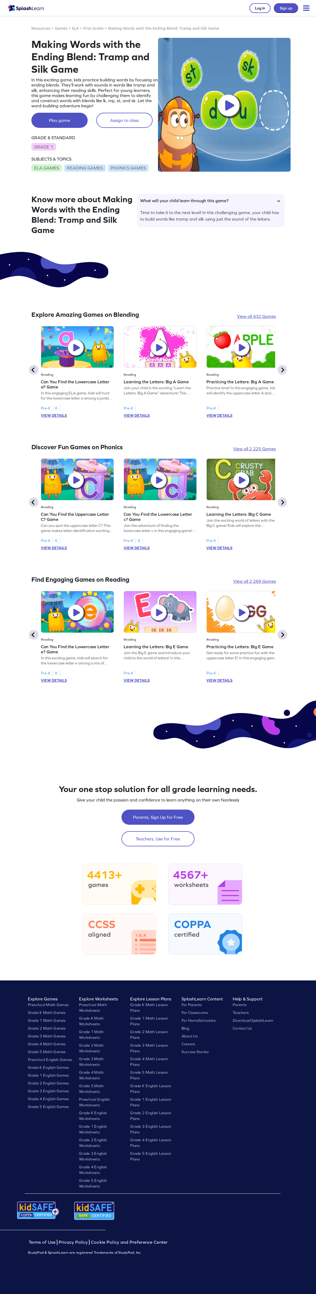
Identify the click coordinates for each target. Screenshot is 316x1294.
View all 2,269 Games (254, 581)
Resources (41, 28)
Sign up (286, 8)
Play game (59, 120)
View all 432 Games (256, 316)
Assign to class (124, 120)
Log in (260, 8)
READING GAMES (85, 167)
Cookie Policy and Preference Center (129, 1242)
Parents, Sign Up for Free (158, 817)
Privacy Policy (73, 1242)
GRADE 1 (43, 146)
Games (61, 28)
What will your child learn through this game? (210, 200)
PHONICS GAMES (128, 167)
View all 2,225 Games (254, 448)
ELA (75, 28)
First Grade (93, 28)
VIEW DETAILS (54, 415)
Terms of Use (43, 1242)
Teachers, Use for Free (158, 838)
